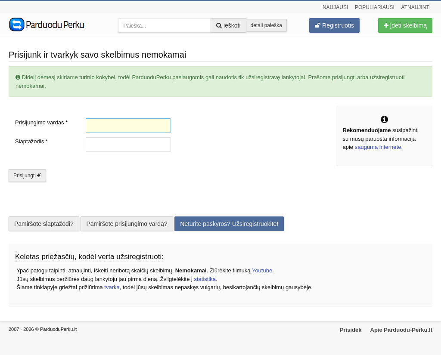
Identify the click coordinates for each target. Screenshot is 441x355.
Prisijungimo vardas (41, 122)
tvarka (111, 287)
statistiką (205, 279)
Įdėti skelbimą (405, 25)
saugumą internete (378, 147)
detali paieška (266, 25)
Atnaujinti (416, 7)
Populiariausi (374, 7)
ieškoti (228, 25)
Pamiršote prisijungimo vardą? (126, 223)
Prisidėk (351, 330)
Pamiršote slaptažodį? (44, 223)
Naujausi (335, 7)
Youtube (262, 270)
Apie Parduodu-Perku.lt (401, 330)
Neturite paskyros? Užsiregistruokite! (229, 223)
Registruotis (334, 25)
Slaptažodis (31, 141)
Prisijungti (27, 176)
